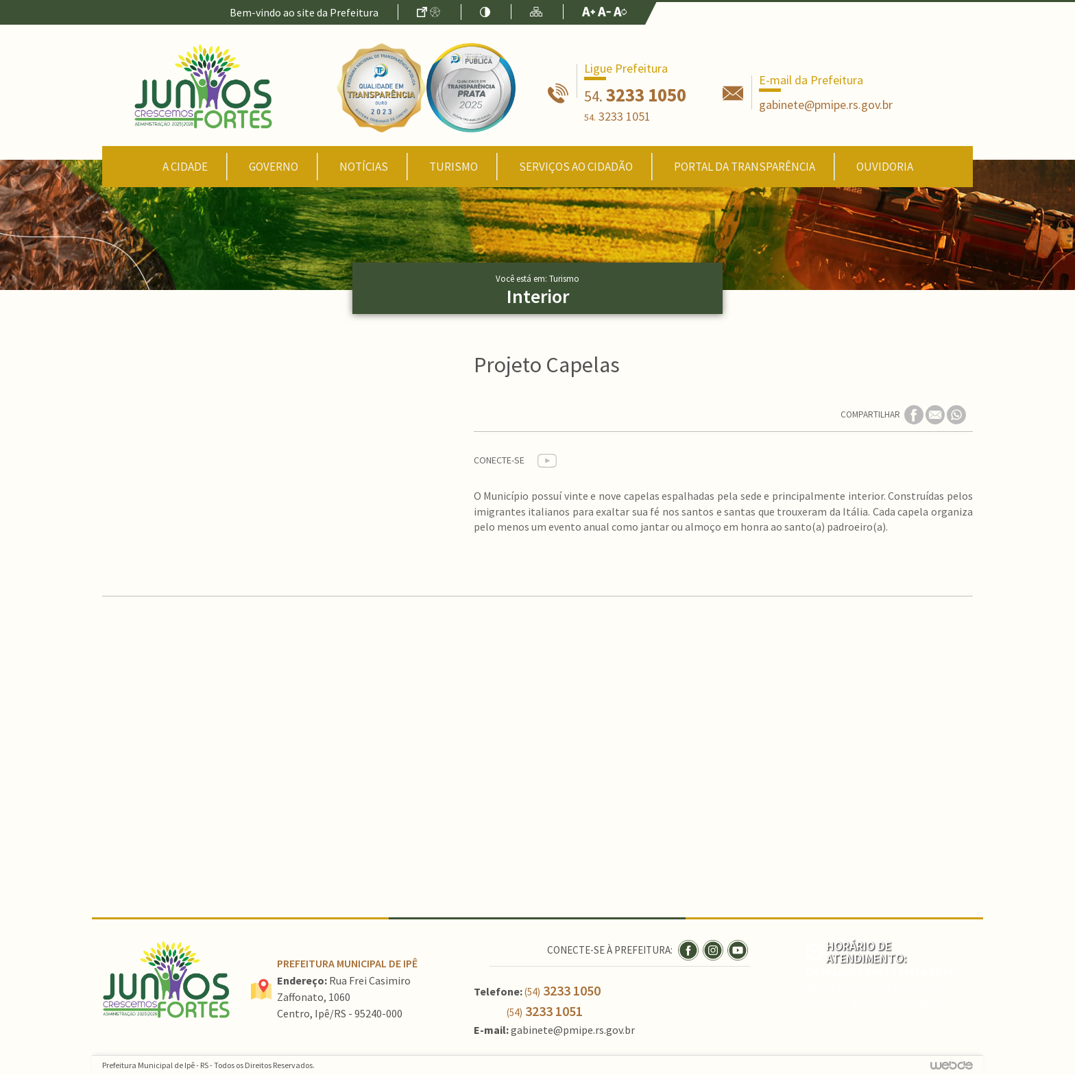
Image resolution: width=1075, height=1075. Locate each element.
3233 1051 (617, 116)
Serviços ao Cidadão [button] (576, 166)
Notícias (363, 166)
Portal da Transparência (744, 166)
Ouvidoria (884, 166)
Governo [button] (273, 166)
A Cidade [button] (185, 166)
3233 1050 (635, 94)
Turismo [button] (453, 166)
